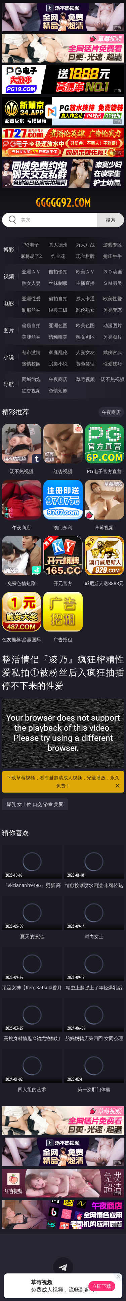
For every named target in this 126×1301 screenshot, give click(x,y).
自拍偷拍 (58, 271)
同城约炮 (31, 379)
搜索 (110, 220)
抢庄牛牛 (112, 256)
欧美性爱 (112, 298)
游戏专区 (112, 244)
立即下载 (101, 1286)
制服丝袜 (31, 310)
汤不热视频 (112, 379)
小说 (8, 357)
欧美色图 (85, 325)
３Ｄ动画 (112, 271)
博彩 (8, 249)
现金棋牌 (85, 256)
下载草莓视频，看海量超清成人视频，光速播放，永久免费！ (64, 782)
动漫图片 (112, 325)
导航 (8, 384)
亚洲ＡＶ (31, 271)
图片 (8, 330)
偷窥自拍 (31, 325)
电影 (8, 303)
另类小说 (58, 363)
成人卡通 (85, 298)
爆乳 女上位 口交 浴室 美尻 (35, 804)
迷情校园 (31, 363)
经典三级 (58, 310)
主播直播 (85, 283)
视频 (8, 276)
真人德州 (58, 244)
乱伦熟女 (85, 310)
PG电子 (31, 244)
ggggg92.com (63, 202)
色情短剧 (58, 390)
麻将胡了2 (31, 256)
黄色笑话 (85, 363)
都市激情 (31, 352)
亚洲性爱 (31, 298)
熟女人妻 (31, 283)
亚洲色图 (58, 325)
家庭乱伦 (58, 352)
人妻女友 (85, 352)
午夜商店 (58, 379)
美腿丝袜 (31, 337)
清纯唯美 (58, 337)
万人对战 (85, 244)
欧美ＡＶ (85, 271)
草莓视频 (85, 379)
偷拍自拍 (58, 298)
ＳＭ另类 (112, 283)
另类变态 (112, 310)
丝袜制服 (58, 283)
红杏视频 (31, 390)
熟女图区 (85, 337)
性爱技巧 (112, 363)
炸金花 (58, 256)
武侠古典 (112, 352)
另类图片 (112, 337)
